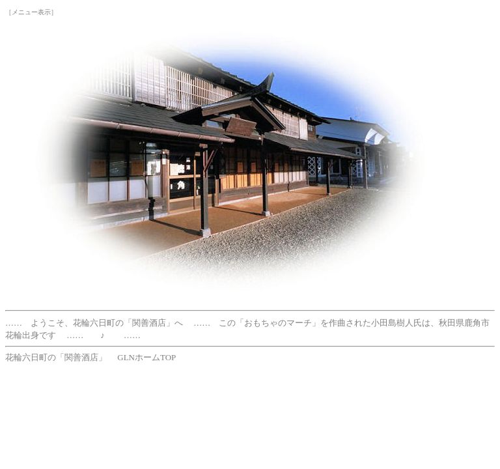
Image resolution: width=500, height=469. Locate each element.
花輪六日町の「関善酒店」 (56, 357)
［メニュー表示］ (31, 12)
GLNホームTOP (146, 357)
